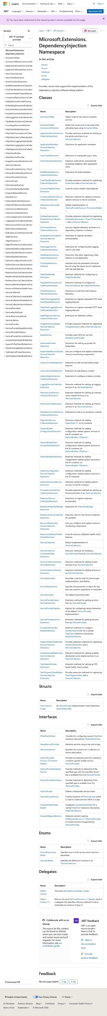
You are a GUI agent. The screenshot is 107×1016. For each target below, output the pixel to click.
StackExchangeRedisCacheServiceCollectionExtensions (51, 656)
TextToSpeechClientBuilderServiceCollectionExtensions (51, 675)
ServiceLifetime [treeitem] (12, 320)
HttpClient (69, 633)
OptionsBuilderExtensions (51, 456)
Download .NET (95, 11)
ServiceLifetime (46, 860)
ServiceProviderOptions (50, 608)
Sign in (101, 3)
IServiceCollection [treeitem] (13, 165)
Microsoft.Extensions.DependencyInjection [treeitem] (15, 52)
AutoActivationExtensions (51, 161)
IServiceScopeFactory (49, 796)
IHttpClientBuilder (73, 277)
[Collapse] (28, 30)
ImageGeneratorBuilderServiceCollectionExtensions (50, 326)
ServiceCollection (47, 542)
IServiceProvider (79, 603)
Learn (41, 30)
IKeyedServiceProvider (74, 337)
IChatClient (70, 183)
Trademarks (22, 1007)
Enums (44, 75)
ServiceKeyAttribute (48, 586)
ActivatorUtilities (47, 116)
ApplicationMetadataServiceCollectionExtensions (49, 147)
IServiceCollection (73, 139)
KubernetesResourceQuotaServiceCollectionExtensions (51, 354)
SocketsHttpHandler (74, 630)
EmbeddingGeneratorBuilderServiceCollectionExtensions (50, 219)
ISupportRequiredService (50, 816)
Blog (38, 1003)
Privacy (61, 1003)
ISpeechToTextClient (73, 644)
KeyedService (46, 335)
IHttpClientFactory (92, 285)
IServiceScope (65, 705)
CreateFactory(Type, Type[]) (77, 891)
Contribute (49, 1003)
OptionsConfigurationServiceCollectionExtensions (49, 473)
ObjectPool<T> (71, 423)
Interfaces (45, 72)
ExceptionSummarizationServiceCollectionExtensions (50, 238)
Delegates (45, 79)
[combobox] (17, 38)
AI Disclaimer (8, 1003)
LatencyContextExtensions (51, 370)
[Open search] (94, 3)
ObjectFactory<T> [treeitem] (13, 240)
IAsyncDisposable (63, 708)
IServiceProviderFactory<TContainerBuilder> (48, 760)
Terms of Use (8, 1007)
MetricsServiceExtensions (51, 403)
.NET (48, 30)
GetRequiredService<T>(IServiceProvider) (83, 819)
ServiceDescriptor (47, 578)
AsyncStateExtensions (49, 155)
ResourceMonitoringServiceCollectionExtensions (49, 526)
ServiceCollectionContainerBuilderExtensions (47, 553)
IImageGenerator (72, 326)
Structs (44, 68)
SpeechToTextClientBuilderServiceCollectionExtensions (51, 644)
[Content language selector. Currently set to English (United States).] (16, 997)
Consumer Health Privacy (80, 1003)
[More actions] (101, 31)
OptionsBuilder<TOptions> (76, 437)
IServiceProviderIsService (51, 780)
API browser (58, 30)
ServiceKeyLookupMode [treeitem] (16, 316)
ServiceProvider (72, 553)
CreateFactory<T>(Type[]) (83, 899)
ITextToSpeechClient (73, 675)
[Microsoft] (5, 4)
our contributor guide (52, 944)
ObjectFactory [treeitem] (12, 236)
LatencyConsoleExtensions (51, 362)
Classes (44, 64)
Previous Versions (25, 1003)
